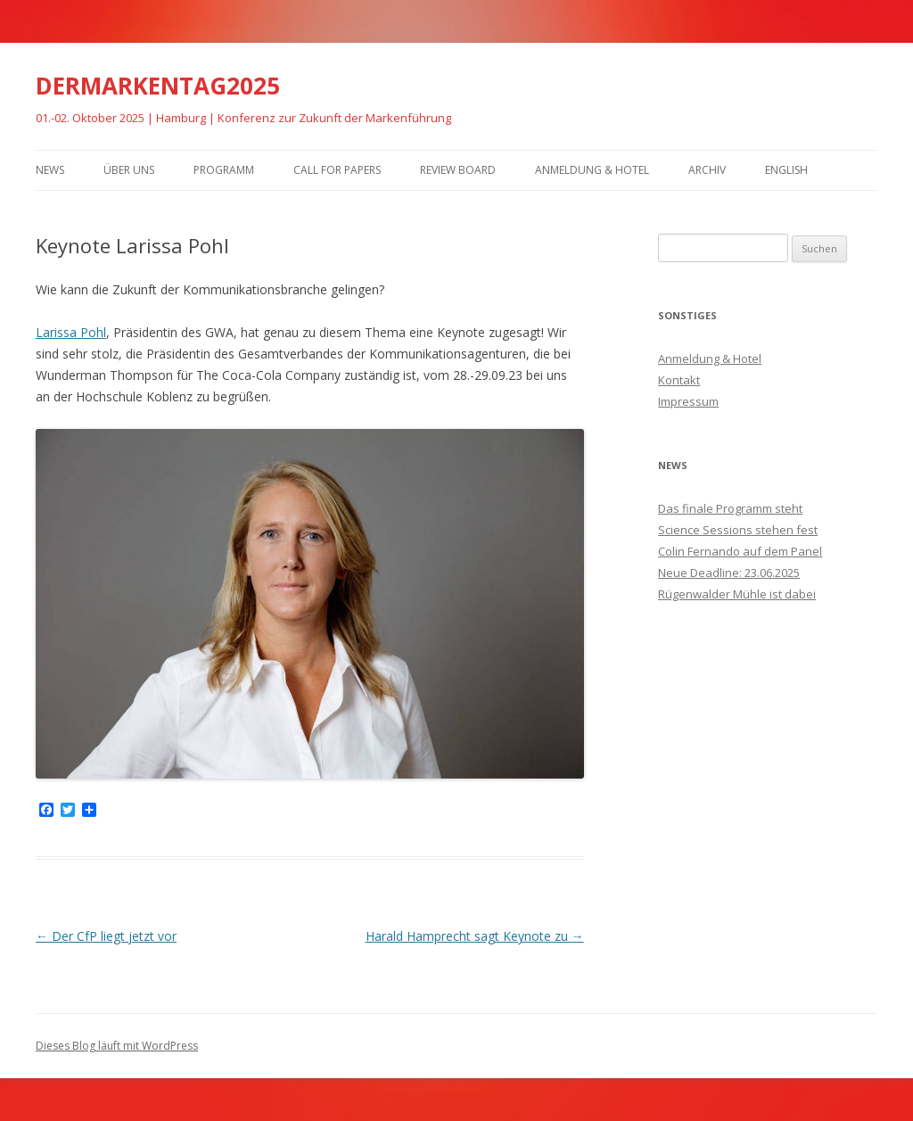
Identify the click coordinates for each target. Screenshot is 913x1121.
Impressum (688, 401)
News (50, 169)
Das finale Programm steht (730, 508)
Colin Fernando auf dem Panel (740, 551)
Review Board (458, 169)
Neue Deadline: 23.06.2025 (729, 573)
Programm (223, 169)
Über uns (128, 169)
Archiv (707, 169)
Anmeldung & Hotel (592, 169)
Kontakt (679, 380)
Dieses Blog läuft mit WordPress (117, 1045)
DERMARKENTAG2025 (158, 86)
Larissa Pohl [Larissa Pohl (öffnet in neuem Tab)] (71, 332)
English (786, 169)
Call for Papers (337, 169)
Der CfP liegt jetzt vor (106, 935)
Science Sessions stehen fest (738, 530)
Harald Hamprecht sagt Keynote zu (475, 935)
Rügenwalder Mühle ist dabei (737, 594)
